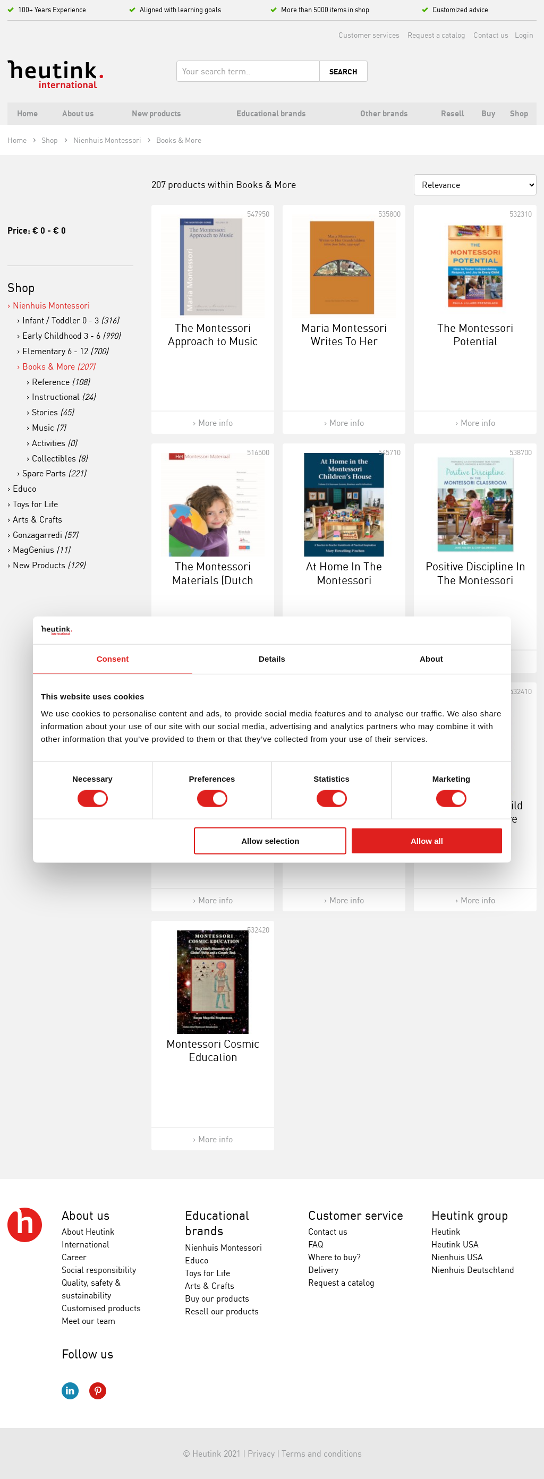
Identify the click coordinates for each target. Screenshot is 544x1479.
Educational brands (217, 1223)
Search (343, 71)
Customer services (369, 34)
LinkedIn (70, 1390)
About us (85, 1215)
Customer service (355, 1215)
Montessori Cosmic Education (212, 1050)
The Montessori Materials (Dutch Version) (212, 579)
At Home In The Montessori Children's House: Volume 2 (344, 586)
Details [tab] (272, 658)
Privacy (261, 1453)
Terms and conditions (322, 1453)
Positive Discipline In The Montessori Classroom (475, 579)
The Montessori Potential (475, 334)
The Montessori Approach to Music (213, 334)
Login (524, 34)
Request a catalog (436, 34)
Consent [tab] (113, 658)
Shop (21, 287)
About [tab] (431, 658)
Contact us (490, 34)
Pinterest (97, 1390)
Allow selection (270, 840)
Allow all (427, 840)
